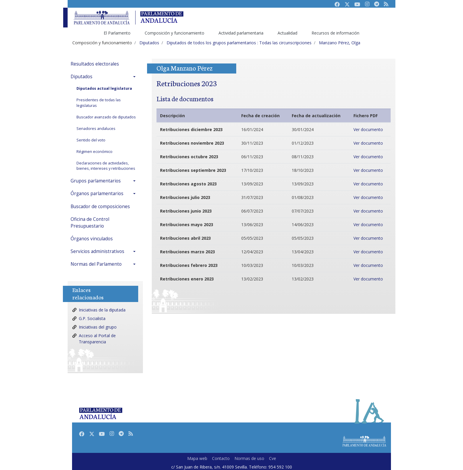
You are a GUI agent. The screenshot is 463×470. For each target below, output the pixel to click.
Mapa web (197, 458)
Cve (272, 458)
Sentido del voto (90, 140)
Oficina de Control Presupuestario (90, 222)
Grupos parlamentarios (96, 181)
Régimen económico (94, 151)
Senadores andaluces (95, 128)
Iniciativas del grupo (98, 327)
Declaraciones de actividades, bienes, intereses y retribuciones (105, 166)
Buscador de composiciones (100, 206)
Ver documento (368, 129)
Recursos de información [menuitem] (335, 33)
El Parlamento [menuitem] (117, 33)
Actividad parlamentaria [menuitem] (241, 33)
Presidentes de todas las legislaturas (98, 102)
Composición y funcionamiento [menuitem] (174, 33)
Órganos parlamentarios (97, 193)
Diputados (81, 77)
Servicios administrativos (97, 251)
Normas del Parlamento (96, 264)
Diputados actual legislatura (104, 88)
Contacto (221, 458)
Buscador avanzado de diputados (106, 117)
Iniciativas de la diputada (102, 310)
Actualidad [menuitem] (287, 33)
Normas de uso (249, 458)
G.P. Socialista (92, 318)
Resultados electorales (95, 64)
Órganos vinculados (92, 239)
